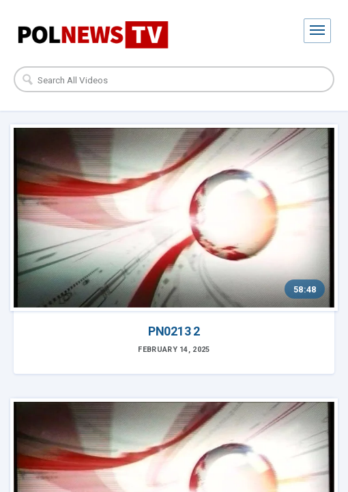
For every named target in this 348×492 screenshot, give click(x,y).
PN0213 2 (174, 331)
